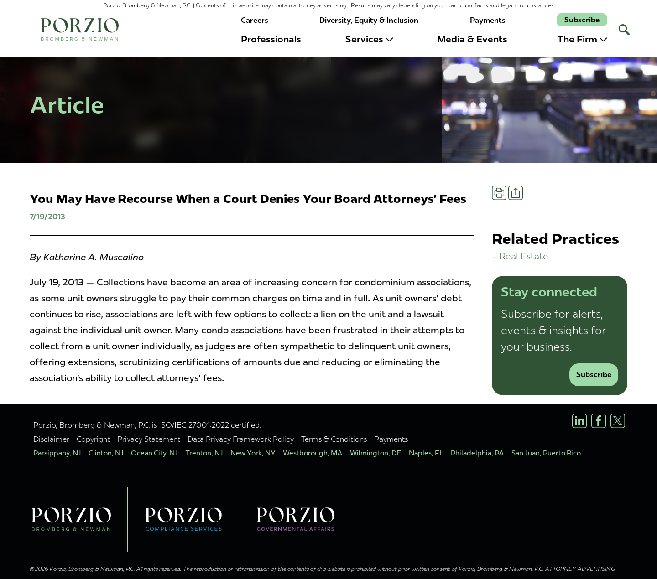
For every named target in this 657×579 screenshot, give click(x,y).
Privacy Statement (148, 439)
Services (369, 39)
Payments (488, 20)
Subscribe (582, 20)
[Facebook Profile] (598, 421)
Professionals (271, 39)
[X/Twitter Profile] (617, 421)
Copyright (93, 439)
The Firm (582, 39)
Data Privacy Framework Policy (241, 439)
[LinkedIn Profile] (579, 421)
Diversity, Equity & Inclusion (368, 20)
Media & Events (472, 39)
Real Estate (523, 256)
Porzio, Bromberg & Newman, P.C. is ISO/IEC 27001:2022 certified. (147, 424)
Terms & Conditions (334, 439)
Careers (254, 20)
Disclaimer (51, 439)
